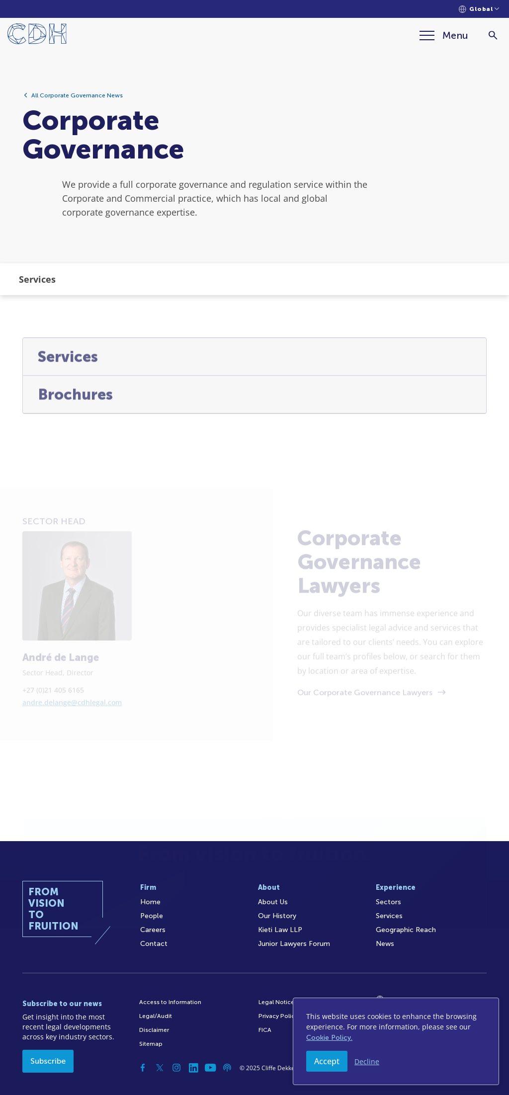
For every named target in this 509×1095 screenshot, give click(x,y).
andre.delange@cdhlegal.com (72, 736)
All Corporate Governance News (77, 98)
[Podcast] (227, 1068)
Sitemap (151, 1043)
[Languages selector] (479, 9)
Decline (366, 1061)
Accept (326, 1061)
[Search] (493, 35)
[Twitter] (160, 1068)
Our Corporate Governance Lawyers (364, 726)
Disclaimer (154, 1029)
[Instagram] (176, 1068)
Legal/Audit (155, 1016)
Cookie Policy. (329, 1037)
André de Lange (60, 692)
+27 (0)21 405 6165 (53, 724)
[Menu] (444, 35)
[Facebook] (143, 1068)
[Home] (37, 35)
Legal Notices (277, 1002)
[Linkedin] (193, 1068)
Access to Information (170, 1002)
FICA (264, 1029)
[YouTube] (210, 1068)
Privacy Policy (278, 1016)
